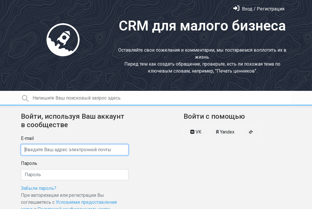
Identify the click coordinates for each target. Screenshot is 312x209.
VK (195, 132)
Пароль (29, 163)
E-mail (27, 138)
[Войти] (259, 9)
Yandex (225, 132)
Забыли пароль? (38, 188)
